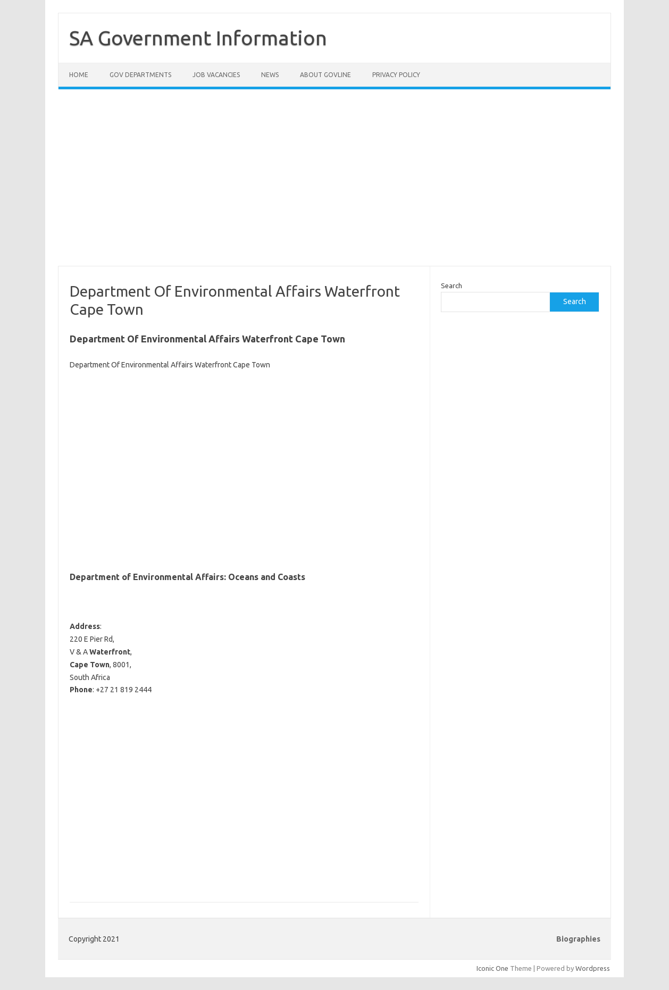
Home (78, 74)
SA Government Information (198, 38)
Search (451, 285)
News (270, 74)
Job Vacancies (216, 74)
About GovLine (325, 74)
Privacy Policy (396, 74)
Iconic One (492, 968)
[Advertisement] (334, 184)
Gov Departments (140, 74)
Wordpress (592, 968)
